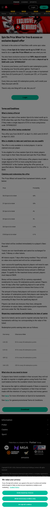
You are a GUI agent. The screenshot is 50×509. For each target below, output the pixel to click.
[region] (25, 492)
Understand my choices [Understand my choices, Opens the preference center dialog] (25, 493)
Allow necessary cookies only (25, 499)
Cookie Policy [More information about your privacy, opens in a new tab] (14, 487)
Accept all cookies (24, 504)
